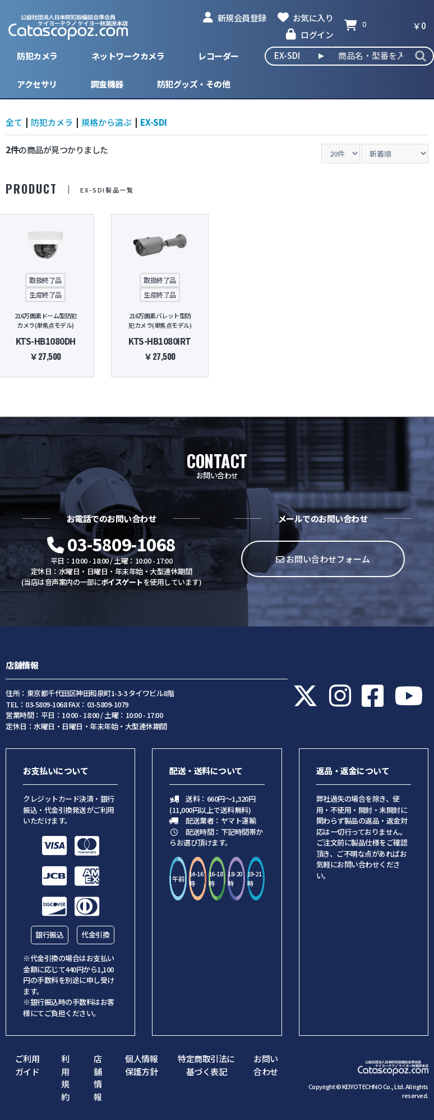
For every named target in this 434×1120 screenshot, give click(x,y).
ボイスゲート (122, 582)
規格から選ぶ (106, 122)
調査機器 (107, 84)
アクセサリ (37, 84)
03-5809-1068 (111, 544)
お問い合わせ (265, 1065)
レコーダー (218, 56)
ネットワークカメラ (128, 56)
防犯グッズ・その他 (193, 84)
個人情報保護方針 (141, 1065)
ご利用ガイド (27, 1065)
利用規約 (65, 1078)
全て (14, 122)
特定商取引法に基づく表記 (206, 1065)
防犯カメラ (37, 56)
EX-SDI (153, 122)
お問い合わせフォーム (323, 559)
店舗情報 (98, 1078)
